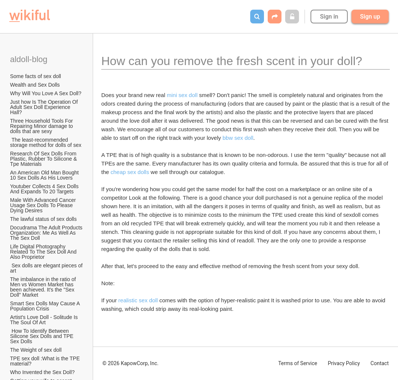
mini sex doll (182, 95)
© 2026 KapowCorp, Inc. (130, 363)
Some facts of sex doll (35, 76)
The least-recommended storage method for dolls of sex (45, 142)
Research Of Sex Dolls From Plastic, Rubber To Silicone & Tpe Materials (44, 159)
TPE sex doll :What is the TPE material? (45, 361)
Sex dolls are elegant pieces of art (47, 268)
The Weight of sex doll (35, 350)
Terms (297, 363)
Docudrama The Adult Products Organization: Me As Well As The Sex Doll (47, 233)
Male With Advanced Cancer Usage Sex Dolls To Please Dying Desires (43, 205)
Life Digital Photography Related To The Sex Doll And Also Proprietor (44, 252)
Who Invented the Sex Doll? (43, 372)
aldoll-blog (30, 59)
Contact (379, 363)
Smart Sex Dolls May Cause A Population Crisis (45, 306)
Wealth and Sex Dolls (35, 85)
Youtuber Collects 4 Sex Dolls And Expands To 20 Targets (45, 188)
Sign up (370, 16)
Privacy (344, 363)
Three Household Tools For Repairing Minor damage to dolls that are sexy (42, 126)
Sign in (329, 16)
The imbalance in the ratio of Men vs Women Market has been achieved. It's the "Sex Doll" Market (43, 287)
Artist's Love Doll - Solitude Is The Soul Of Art (44, 319)
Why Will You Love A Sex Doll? (45, 93)
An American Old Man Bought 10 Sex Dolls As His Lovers (45, 175)
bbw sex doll (238, 138)
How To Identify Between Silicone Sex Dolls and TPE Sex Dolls (42, 336)
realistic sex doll (138, 300)
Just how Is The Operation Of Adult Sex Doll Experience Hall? (44, 107)
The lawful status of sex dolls (43, 219)
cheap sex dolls (130, 172)
